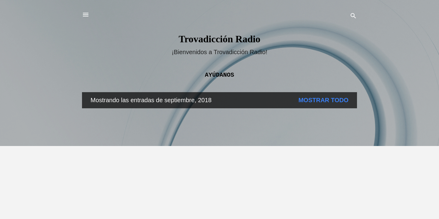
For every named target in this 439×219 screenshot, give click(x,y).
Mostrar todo (323, 100)
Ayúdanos (219, 74)
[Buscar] (353, 16)
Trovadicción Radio (219, 38)
